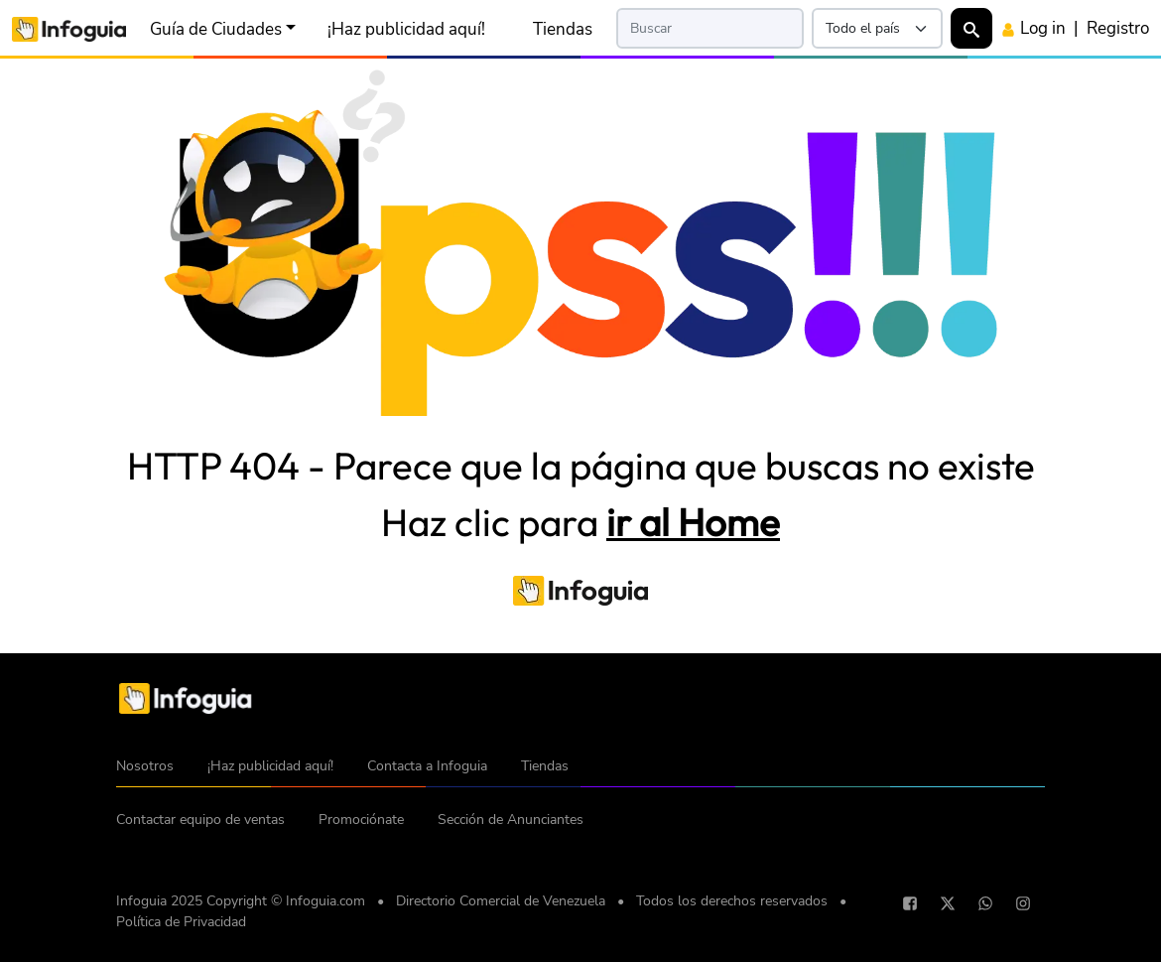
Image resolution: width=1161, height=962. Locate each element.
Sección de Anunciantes (510, 819)
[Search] (709, 28)
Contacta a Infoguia (427, 765)
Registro (1118, 28)
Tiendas (562, 29)
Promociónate (361, 819)
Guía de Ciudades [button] (216, 29)
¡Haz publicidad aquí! (406, 29)
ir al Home (693, 522)
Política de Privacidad (181, 921)
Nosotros (145, 765)
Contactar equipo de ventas (200, 819)
